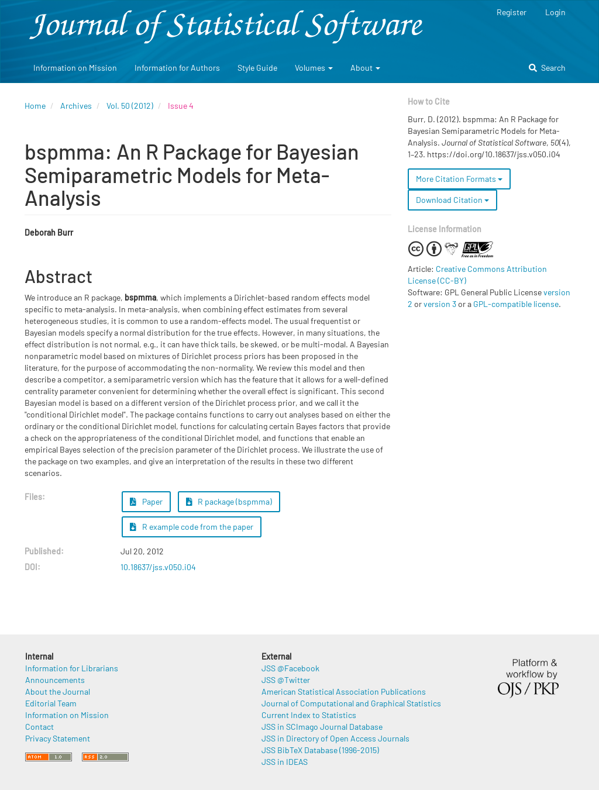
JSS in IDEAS (284, 762)
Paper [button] (146, 501)
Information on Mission (75, 68)
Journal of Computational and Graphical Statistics (351, 703)
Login (555, 12)
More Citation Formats (459, 179)
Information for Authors (177, 68)
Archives (76, 106)
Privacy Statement (57, 738)
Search (547, 68)
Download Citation (452, 200)
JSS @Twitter (285, 680)
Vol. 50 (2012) (129, 106)
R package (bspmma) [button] (229, 501)
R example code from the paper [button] (191, 527)
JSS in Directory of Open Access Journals (335, 738)
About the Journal (57, 691)
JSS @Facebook (290, 668)
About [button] (365, 68)
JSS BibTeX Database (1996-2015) (320, 750)
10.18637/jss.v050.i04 (158, 567)
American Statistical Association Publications (343, 691)
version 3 (440, 304)
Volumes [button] (314, 68)
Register (511, 12)
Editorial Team (51, 703)
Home (35, 106)
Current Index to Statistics (308, 715)
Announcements (55, 680)
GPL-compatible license (516, 304)
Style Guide (257, 68)
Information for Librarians (71, 668)
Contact (39, 727)
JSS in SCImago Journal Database (322, 727)
